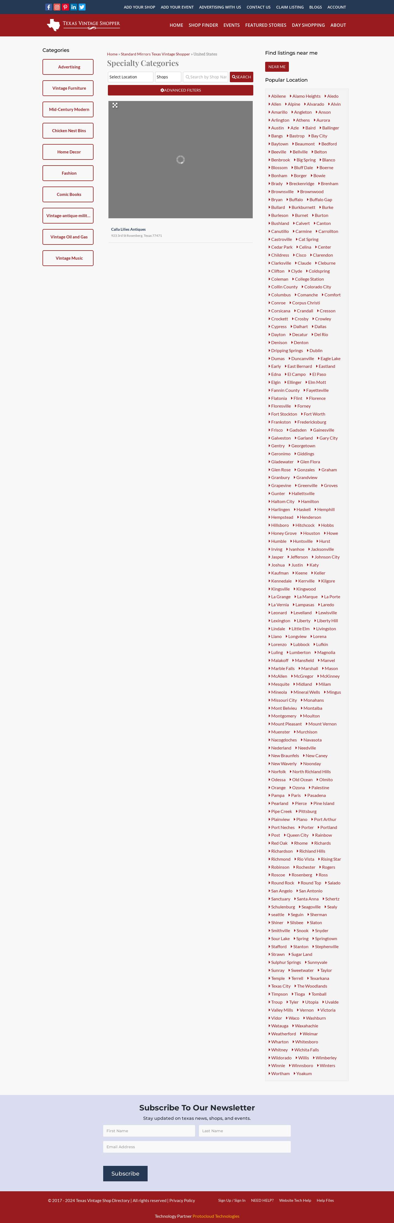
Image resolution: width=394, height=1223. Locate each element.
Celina (304, 246)
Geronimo (280, 453)
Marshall (308, 668)
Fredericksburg (310, 421)
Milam (323, 684)
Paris (295, 795)
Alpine (292, 104)
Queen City (296, 835)
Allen (275, 104)
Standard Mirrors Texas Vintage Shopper (155, 54)
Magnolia (325, 652)
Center (323, 246)
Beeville (277, 151)
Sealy (331, 906)
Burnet (300, 215)
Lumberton (299, 652)
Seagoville (310, 906)
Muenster (279, 731)
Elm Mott (316, 382)
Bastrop (296, 135)
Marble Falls (282, 668)
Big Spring (305, 159)
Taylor (325, 970)
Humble (277, 541)
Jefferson (298, 556)
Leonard (278, 612)
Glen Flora (309, 461)
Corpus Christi (305, 302)
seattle (276, 914)
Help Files (325, 1200)
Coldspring (318, 270)
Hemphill (325, 509)
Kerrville (305, 580)
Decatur (299, 334)
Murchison (305, 731)
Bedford (328, 143)
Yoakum (303, 1073)
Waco (292, 1017)
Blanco (327, 159)
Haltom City (281, 501)
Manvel (326, 660)
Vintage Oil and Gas (69, 236)
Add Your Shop (139, 7)
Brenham (328, 183)
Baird (309, 127)
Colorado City (316, 286)
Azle (293, 127)
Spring (301, 938)
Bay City (318, 135)
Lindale (277, 628)
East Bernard (298, 366)
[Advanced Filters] (180, 90)
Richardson (281, 851)
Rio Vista (304, 859)
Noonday (311, 763)
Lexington (279, 620)
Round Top (309, 882)
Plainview (279, 819)
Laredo (326, 604)
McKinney (329, 676)
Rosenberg (300, 874)
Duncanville (301, 358)
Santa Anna (306, 898)
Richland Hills (311, 851)
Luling (276, 652)
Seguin (296, 914)
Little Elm (299, 628)
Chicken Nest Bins (69, 130)
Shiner (276, 922)
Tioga (298, 993)
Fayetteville (316, 390)
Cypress (278, 326)
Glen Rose (280, 469)
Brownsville (281, 191)
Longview (296, 636)
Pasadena (315, 795)
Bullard (277, 207)
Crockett (278, 318)
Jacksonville (321, 549)
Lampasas (303, 604)
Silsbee (295, 922)
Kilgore (327, 580)
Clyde (295, 270)
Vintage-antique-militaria (69, 215)
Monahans (312, 700)
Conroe (277, 302)
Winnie (277, 1065)
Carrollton (327, 231)
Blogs (315, 7)
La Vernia (279, 604)
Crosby (300, 318)
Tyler (293, 1001)
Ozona (297, 787)
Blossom (278, 167)
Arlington (279, 120)
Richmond (280, 859)
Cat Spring (307, 239)
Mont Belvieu (283, 708)
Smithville (279, 930)
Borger (299, 175)
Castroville (280, 239)
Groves (329, 485)
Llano (275, 636)
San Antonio (310, 890)
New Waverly (283, 763)
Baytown (278, 143)
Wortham (279, 1073)
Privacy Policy (182, 1200)
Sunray (276, 970)
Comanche (306, 294)
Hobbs (326, 525)
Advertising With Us (220, 7)
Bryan (276, 199)
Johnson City (326, 556)
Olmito (325, 779)
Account (337, 7)
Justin (296, 564)
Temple (277, 978)
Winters (326, 1065)
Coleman (278, 278)
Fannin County (284, 390)
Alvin (334, 104)
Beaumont (303, 143)
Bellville (299, 151)
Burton (320, 215)
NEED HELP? (262, 1200)
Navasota (311, 739)
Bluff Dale (302, 167)
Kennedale (280, 580)
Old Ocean (301, 779)
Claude (303, 262)
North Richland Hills (310, 771)
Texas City (280, 985)
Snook (301, 930)
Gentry (277, 445)
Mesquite (279, 684)
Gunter (277, 493)
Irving (275, 549)
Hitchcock (304, 525)
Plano (300, 819)
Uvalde (331, 1001)
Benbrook (279, 159)
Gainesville (322, 429)
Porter (306, 827)
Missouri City (283, 700)
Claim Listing (290, 7)
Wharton (279, 1041)
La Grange (280, 596)
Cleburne (325, 262)
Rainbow (322, 835)
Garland (304, 437)
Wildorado (280, 1057)
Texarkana (318, 978)
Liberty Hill (326, 620)
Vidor (275, 1017)
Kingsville (279, 588)
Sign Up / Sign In (232, 1200)
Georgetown (302, 445)
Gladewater (281, 461)
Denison (278, 342)
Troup (276, 1001)
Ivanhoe (295, 549)
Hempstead (281, 517)
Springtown (325, 938)
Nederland (280, 747)
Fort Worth (313, 413)
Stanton (299, 946)
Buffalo (295, 199)
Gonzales (305, 469)
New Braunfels (284, 755)
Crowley (322, 318)
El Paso (318, 374)
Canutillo (279, 231)
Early (275, 366)
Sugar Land (300, 954)
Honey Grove (283, 533)
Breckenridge (300, 183)
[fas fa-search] (241, 77)
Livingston (325, 628)
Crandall (303, 310)
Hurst (323, 541)
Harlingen (279, 509)
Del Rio (320, 334)
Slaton (314, 922)
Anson (323, 112)
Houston (310, 533)
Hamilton (309, 501)
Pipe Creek (280, 811)
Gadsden (297, 429)
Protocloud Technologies (216, 1216)
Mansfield (303, 660)
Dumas (277, 358)
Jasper (276, 556)
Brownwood (311, 191)
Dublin (315, 350)
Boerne (325, 167)
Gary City (327, 437)
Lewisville (326, 612)
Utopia (310, 1001)
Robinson (279, 867)
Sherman (317, 914)
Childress (279, 254)
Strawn (277, 954)
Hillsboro (279, 525)
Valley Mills (281, 1009)
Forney (303, 405)
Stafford (278, 946)
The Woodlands (311, 985)
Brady (276, 183)
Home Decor (69, 151)
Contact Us (259, 7)
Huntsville (302, 541)
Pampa (276, 795)
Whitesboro (305, 1041)
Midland (303, 684)
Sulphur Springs (285, 962)
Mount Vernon (321, 723)
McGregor (302, 676)
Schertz (331, 898)
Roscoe (277, 874)
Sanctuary (279, 898)
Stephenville (326, 946)
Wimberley (325, 1057)
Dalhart (299, 326)
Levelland (301, 612)
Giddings (304, 453)
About (338, 25)
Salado (332, 882)
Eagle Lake (329, 358)
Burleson (278, 215)
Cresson (326, 310)
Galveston (280, 437)
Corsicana (279, 310)
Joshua (277, 564)
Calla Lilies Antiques (125, 227)
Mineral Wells (305, 692)
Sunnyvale (316, 962)
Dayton (277, 334)
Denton (299, 342)
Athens (302, 120)
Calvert (301, 223)
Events (231, 25)
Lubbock (300, 644)
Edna (275, 374)
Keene (300, 572)
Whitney (278, 1049)
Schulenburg (282, 906)
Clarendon (321, 254)
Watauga (278, 1025)
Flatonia (278, 398)
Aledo (332, 96)
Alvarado (314, 104)
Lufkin (321, 644)
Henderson (309, 517)
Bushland (279, 223)
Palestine (319, 787)
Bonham (278, 175)
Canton (322, 223)
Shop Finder (203, 25)
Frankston (280, 421)
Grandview (305, 477)
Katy (313, 564)
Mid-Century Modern (69, 109)
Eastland (325, 366)
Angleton (302, 112)
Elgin (275, 382)
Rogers (327, 867)
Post (274, 835)
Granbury (279, 477)
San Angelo (280, 890)
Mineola (278, 692)
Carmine (302, 231)
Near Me (277, 66)
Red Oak (278, 843)
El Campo (295, 374)
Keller (318, 572)
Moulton (310, 715)
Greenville (306, 485)
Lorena (318, 636)
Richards (321, 843)
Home (176, 25)
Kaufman (279, 572)
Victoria (327, 1009)
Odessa (277, 779)
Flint (296, 398)
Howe (331, 533)
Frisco (276, 429)
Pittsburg (306, 811)
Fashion (69, 173)
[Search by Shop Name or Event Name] (205, 77)
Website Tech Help (295, 1200)
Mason (330, 668)
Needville (306, 747)
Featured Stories (265, 25)
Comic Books (69, 194)
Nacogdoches (283, 739)
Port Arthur (324, 819)
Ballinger (329, 127)
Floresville (280, 405)
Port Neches (282, 827)
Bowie (318, 175)
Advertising (69, 66)
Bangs (276, 135)
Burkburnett (302, 207)
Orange (277, 787)
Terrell (296, 978)
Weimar (309, 1033)
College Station (308, 278)
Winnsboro (301, 1065)
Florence (316, 398)
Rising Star (329, 859)
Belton (319, 151)
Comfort (331, 294)
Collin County (283, 286)
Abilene (277, 96)
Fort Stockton (283, 413)
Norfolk (277, 771)
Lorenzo (278, 644)
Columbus (280, 294)
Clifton (276, 270)
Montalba (311, 708)
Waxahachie (305, 1025)
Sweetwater (301, 970)
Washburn (315, 1017)
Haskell (302, 509)
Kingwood (305, 588)
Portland (327, 827)
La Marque (306, 596)
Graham (328, 469)
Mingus (332, 692)
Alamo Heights (305, 96)
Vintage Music (69, 258)
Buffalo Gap (319, 199)
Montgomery (282, 715)
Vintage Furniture (69, 88)
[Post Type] (168, 77)
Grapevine (280, 485)
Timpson (278, 993)
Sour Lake (279, 938)
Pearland (278, 803)
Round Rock (281, 882)
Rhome (300, 843)
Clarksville (280, 262)
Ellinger (293, 382)
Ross (322, 874)
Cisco (299, 254)
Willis (302, 1057)
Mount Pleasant (285, 723)
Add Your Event (177, 7)
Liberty (302, 620)
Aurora (322, 120)
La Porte (331, 596)
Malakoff (278, 660)
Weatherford (282, 1033)
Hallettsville (302, 493)
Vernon (305, 1009)
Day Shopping (308, 25)
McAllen (278, 676)
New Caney (315, 755)
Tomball (317, 993)
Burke (326, 207)
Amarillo (278, 112)
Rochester (304, 867)
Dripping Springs (286, 350)
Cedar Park (280, 246)
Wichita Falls (305, 1049)
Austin (276, 127)
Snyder (320, 930)
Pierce (299, 803)
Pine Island (322, 803)
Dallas (319, 326)
